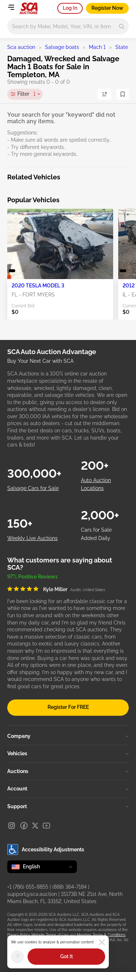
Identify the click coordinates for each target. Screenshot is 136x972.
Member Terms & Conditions (101, 935)
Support (68, 806)
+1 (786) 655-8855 (27, 887)
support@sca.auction (32, 894)
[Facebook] (24, 825)
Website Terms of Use (50, 935)
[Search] (122, 26)
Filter (26, 94)
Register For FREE (68, 707)
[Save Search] (122, 94)
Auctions (68, 771)
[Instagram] (11, 825)
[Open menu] (11, 7)
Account (68, 789)
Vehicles (68, 753)
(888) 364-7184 (69, 887)
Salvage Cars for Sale (33, 488)
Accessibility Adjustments (45, 849)
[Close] (102, 942)
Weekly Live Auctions (32, 538)
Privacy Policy (18, 935)
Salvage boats (62, 47)
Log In (70, 8)
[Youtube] (46, 825)
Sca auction (21, 47)
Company (68, 736)
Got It (66, 956)
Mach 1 (97, 47)
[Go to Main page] (28, 8)
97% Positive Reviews (32, 577)
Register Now (107, 8)
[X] (35, 825)
